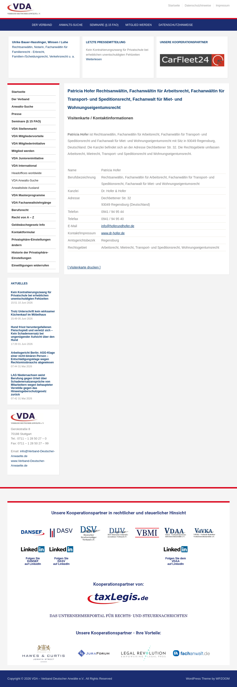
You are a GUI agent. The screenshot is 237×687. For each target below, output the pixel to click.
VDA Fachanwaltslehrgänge (31, 202)
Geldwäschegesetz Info (28, 224)
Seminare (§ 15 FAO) (104, 25)
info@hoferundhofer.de (117, 226)
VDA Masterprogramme (28, 195)
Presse (17, 114)
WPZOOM (223, 678)
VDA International (24, 165)
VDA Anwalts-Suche (25, 180)
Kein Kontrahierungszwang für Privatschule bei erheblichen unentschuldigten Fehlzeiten (31, 295)
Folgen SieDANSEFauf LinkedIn (33, 561)
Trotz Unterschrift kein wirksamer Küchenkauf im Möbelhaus (33, 313)
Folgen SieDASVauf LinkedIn (61, 561)
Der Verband (42, 25)
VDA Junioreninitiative (28, 158)
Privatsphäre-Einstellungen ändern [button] (31, 242)
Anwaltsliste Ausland (25, 188)
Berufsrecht (20, 210)
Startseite (174, 5)
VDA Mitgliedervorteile (28, 136)
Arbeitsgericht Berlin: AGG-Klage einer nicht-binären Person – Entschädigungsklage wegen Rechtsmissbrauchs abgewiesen (33, 357)
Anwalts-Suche (71, 25)
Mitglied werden (138, 25)
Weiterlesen (94, 59)
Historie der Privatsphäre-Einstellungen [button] (30, 255)
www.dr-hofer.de (113, 233)
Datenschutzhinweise (198, 5)
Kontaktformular (23, 232)
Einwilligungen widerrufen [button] (30, 265)
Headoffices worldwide (27, 173)
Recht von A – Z (23, 217)
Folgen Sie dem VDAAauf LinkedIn (175, 561)
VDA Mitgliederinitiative (28, 143)
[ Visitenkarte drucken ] (84, 267)
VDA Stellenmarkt (24, 128)
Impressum (223, 5)
